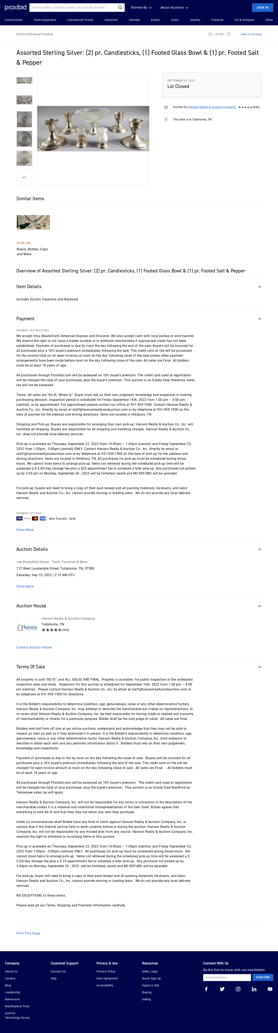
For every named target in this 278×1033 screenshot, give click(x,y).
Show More (25, 530)
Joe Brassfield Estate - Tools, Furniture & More (51, 562)
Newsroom (12, 999)
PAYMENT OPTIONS (28, 513)
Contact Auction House (34, 647)
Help (54, 978)
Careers (10, 978)
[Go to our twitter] (222, 989)
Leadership (12, 992)
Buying (146, 992)
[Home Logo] (15, 8)
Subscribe (263, 977)
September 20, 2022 (181, 80)
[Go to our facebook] (206, 989)
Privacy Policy (105, 971)
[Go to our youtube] (270, 989)
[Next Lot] (228, 34)
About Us (11, 971)
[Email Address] (227, 977)
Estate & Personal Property (34, 34)
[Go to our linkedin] (254, 989)
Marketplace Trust (17, 1006)
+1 (24, 177)
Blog (8, 985)
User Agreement (107, 978)
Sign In (262, 7)
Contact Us (58, 971)
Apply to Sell (150, 985)
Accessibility (104, 985)
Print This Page (28, 933)
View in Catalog (251, 34)
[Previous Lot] (210, 34)
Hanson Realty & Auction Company (212, 107)
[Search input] (72, 7)
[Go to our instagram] (238, 989)
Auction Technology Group (17, 1015)
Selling (146, 999)
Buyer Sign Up (151, 978)
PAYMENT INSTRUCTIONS (32, 330)
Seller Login (150, 971)
